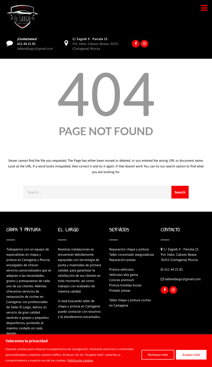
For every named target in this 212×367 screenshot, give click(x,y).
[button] (204, 7)
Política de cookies (80, 360)
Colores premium (121, 280)
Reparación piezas (122, 260)
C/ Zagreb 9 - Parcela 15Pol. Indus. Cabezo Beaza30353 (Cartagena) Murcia (179, 254)
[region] (106, 350)
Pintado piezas (119, 290)
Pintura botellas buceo (125, 285)
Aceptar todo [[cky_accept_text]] (191, 354)
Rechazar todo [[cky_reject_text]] (158, 354)
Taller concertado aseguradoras (131, 254)
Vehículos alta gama (123, 275)
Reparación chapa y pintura (129, 249)
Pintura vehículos (121, 269)
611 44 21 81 (173, 269)
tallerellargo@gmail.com (183, 279)
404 (106, 94)
